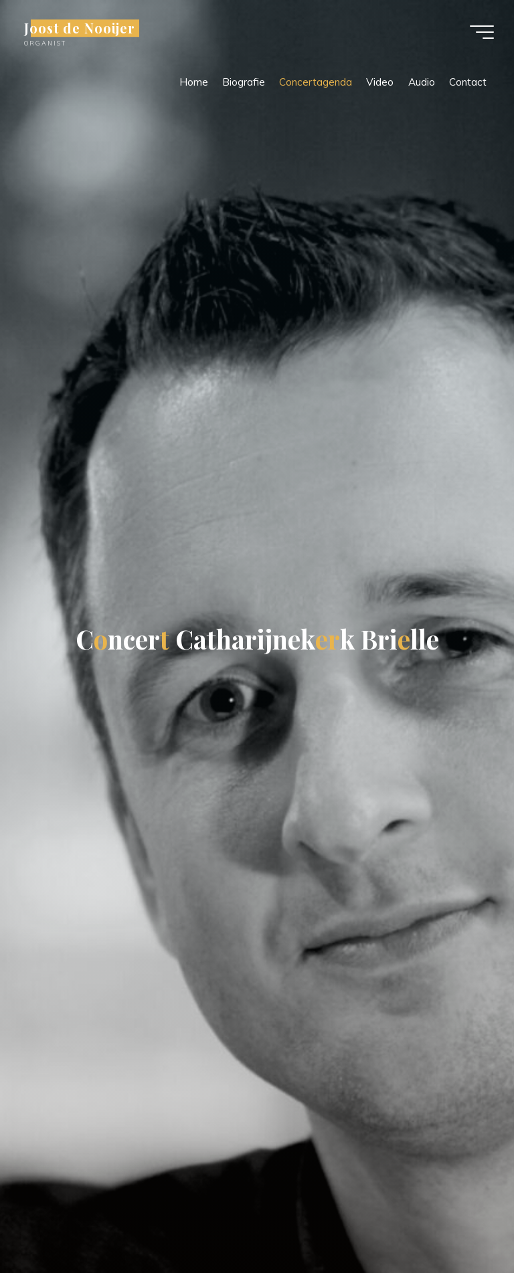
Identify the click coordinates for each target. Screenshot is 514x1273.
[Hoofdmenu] (482, 32)
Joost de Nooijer (79, 28)
